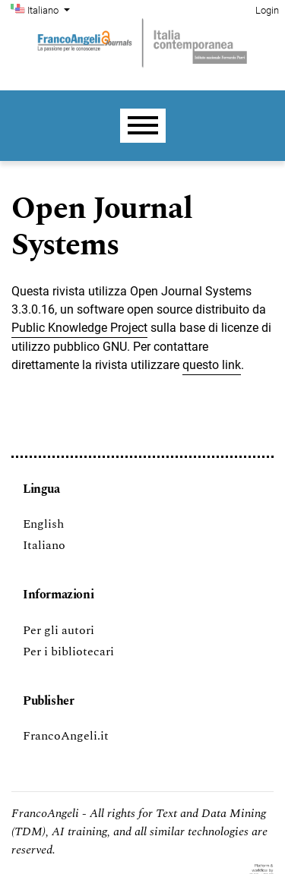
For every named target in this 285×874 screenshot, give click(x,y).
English (43, 524)
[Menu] (143, 126)
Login (267, 10)
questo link (211, 365)
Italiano (50, 9)
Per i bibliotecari (68, 651)
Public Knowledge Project (79, 327)
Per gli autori (58, 630)
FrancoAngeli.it (66, 736)
